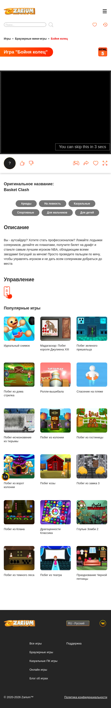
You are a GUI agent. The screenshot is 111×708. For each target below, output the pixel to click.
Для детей (87, 212)
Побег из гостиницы (92, 423)
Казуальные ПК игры (44, 661)
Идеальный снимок (19, 332)
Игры (7, 38)
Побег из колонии (55, 423)
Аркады (26, 203)
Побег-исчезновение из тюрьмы (19, 425)
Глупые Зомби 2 (92, 515)
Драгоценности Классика (55, 517)
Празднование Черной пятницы (92, 563)
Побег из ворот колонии (19, 471)
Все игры (36, 643)
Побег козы (55, 469)
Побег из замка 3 (92, 469)
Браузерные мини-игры (31, 38)
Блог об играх (39, 678)
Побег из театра (55, 561)
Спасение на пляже (92, 378)
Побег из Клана (19, 515)
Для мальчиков (57, 212)
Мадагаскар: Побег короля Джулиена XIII (55, 334)
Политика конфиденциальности (85, 697)
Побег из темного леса (19, 561)
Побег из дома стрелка (19, 380)
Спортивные (25, 212)
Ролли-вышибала (55, 378)
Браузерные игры (41, 652)
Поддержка (74, 643)
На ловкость (52, 203)
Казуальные (82, 203)
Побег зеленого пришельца (92, 334)
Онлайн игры (38, 669)
